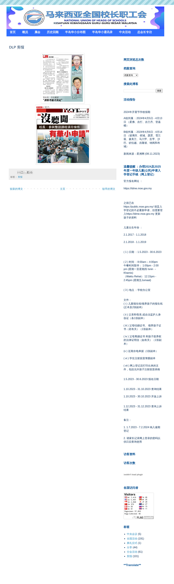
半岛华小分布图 (75, 32)
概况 (25, 32)
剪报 (20, 177)
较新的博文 (16, 188)
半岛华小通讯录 (102, 32)
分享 (129, 547)
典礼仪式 (132, 543)
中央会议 (132, 534)
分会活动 (132, 551)
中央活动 (125, 32)
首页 (13, 32)
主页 (62, 188)
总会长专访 (144, 32)
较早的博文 (108, 188)
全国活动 (132, 538)
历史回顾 (53, 32)
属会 (37, 32)
